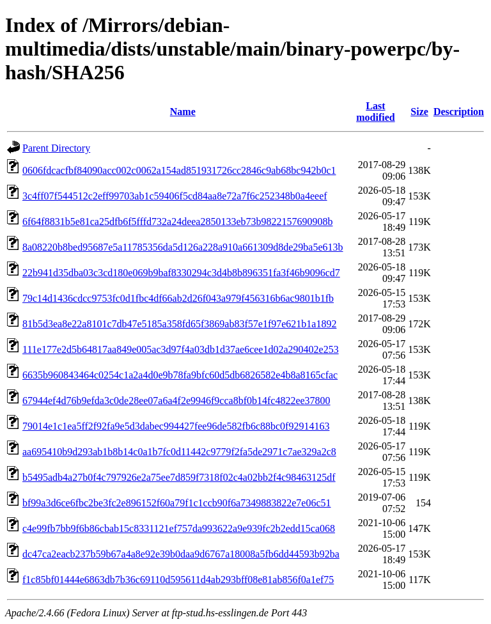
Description (458, 111)
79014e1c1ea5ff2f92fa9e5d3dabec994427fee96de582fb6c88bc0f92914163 (175, 426)
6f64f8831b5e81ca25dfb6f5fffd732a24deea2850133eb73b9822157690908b (177, 221)
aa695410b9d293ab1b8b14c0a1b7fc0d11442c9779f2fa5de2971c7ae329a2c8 (179, 451)
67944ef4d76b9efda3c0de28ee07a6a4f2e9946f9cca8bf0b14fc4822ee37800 (176, 400)
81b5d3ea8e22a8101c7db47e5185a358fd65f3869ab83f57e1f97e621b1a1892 (179, 323)
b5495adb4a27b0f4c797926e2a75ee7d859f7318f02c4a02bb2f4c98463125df (179, 477)
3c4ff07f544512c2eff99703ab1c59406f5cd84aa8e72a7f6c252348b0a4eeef (174, 196)
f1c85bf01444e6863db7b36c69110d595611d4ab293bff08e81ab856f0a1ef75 (178, 579)
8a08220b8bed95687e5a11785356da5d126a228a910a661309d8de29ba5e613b (182, 247)
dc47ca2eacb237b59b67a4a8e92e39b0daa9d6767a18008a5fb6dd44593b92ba (180, 554)
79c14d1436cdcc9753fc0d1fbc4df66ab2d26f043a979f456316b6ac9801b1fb (178, 298)
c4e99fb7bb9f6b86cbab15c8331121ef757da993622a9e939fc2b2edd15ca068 (178, 528)
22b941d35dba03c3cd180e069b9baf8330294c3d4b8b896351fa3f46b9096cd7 (181, 272)
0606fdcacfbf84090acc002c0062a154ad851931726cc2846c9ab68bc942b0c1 (179, 170)
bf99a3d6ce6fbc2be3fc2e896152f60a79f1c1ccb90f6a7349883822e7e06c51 (176, 502)
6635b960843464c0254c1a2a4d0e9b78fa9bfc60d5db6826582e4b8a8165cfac (180, 375)
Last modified (375, 111)
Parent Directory (56, 148)
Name (183, 111)
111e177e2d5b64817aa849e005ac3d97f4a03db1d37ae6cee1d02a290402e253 (180, 349)
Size (419, 111)
